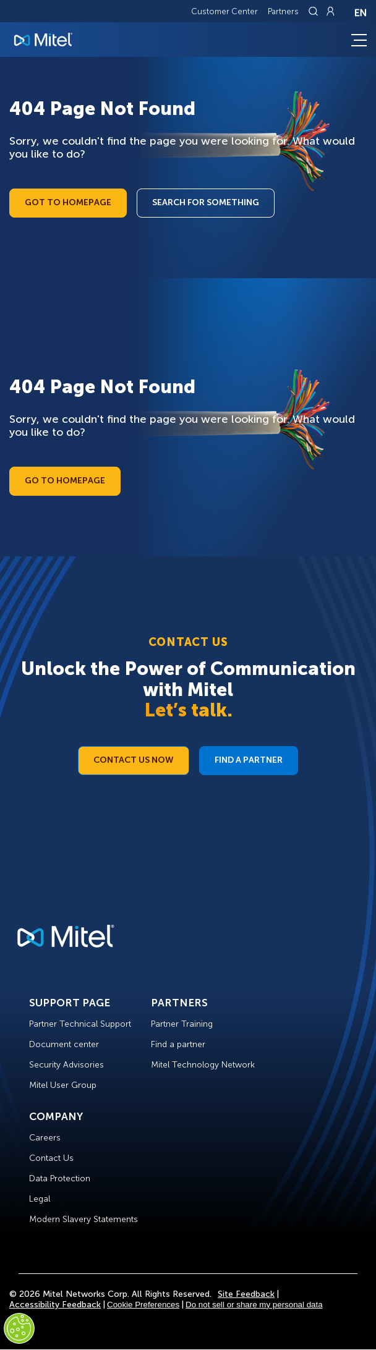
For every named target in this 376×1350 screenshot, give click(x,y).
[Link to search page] (315, 11)
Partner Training (182, 1024)
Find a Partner (249, 760)
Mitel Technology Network (203, 1064)
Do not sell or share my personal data (254, 1304)
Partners (283, 11)
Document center (64, 1044)
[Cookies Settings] (19, 1328)
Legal (39, 1199)
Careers (45, 1137)
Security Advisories (66, 1064)
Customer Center (224, 11)
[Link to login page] (330, 11)
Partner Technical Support (80, 1024)
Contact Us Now (133, 760)
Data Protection (59, 1178)
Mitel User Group (62, 1085)
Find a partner (178, 1044)
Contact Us (51, 1158)
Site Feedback (246, 1294)
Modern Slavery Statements (83, 1219)
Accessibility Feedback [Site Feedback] (55, 1304)
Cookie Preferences (143, 1304)
